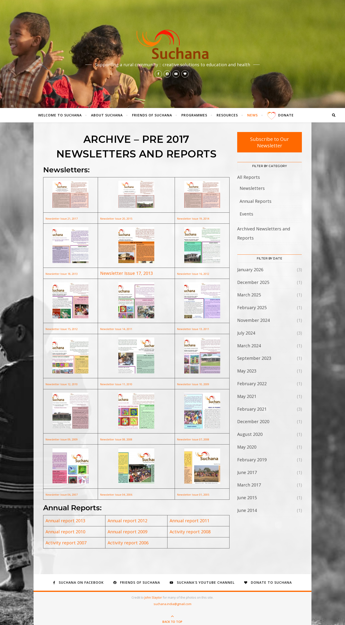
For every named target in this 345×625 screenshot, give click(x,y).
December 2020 (253, 421)
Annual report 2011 (189, 520)
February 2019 (252, 460)
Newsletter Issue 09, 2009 (62, 439)
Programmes (194, 115)
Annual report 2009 (127, 532)
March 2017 (249, 485)
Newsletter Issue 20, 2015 (116, 218)
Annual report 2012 (127, 520)
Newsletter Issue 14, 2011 (116, 329)
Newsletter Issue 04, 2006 (116, 494)
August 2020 (250, 434)
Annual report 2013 (65, 520)
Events (246, 214)
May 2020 (246, 447)
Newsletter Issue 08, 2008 (116, 439)
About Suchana (107, 115)
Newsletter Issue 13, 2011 (193, 329)
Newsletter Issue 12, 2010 (62, 384)
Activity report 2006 (128, 543)
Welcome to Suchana (60, 115)
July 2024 (246, 333)
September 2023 (254, 358)
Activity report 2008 (190, 532)
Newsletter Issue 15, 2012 (62, 329)
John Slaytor (153, 597)
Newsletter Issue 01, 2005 (193, 494)
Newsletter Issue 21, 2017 (62, 218)
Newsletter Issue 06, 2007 (62, 494)
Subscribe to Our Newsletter (269, 142)
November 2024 (253, 320)
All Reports (248, 177)
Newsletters (252, 188)
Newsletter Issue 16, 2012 (193, 274)
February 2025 (252, 307)
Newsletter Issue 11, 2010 (116, 384)
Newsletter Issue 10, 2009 (193, 384)
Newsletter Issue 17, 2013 (126, 273)
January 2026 (250, 269)
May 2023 (246, 371)
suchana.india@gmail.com (172, 604)
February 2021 (252, 409)
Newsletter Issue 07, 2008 (193, 439)
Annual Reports (255, 201)
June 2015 (247, 497)
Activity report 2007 (66, 543)
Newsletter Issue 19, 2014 (193, 218)
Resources (227, 115)
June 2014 (247, 510)
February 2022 (252, 383)
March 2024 (249, 346)
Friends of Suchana (152, 115)
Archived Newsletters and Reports (263, 233)
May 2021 (246, 396)
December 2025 (253, 282)
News (252, 115)
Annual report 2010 (65, 532)
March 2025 (249, 295)
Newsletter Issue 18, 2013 (62, 274)
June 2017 (247, 472)
